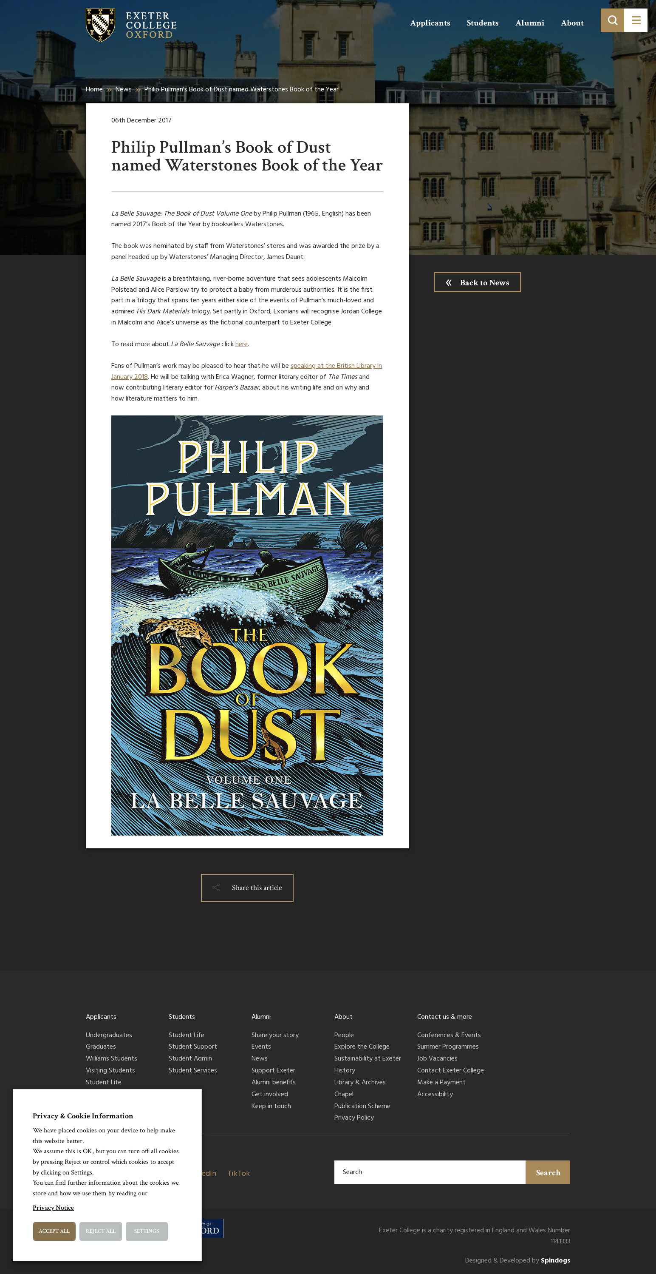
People (344, 1036)
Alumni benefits (274, 1083)
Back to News (484, 282)
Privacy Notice (53, 1207)
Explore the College (362, 1047)
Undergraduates (109, 1036)
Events (261, 1047)
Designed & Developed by (517, 1261)
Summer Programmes (448, 1047)
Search (548, 1172)
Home (94, 89)
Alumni (529, 22)
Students (483, 22)
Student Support (193, 1047)
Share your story (275, 1036)
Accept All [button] (54, 1231)
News (124, 89)
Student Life (104, 1083)
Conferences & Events (449, 1036)
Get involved (270, 1095)
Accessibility (435, 1095)
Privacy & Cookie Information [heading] (83, 1116)
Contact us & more (444, 1017)
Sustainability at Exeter (367, 1059)
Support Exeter (273, 1071)
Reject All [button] (101, 1231)
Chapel (343, 1095)
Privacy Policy (354, 1118)
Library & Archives (360, 1083)
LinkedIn (201, 1174)
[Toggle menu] (636, 20)
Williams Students (111, 1059)
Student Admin (190, 1059)
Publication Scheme (362, 1107)
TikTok (238, 1174)
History (344, 1071)
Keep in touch (271, 1107)
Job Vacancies (437, 1059)
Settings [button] (146, 1231)
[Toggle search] (612, 20)
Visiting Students (110, 1071)
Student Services (193, 1071)
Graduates (101, 1047)
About (572, 22)
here (241, 344)
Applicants (430, 22)
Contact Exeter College (450, 1071)
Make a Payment (441, 1083)
